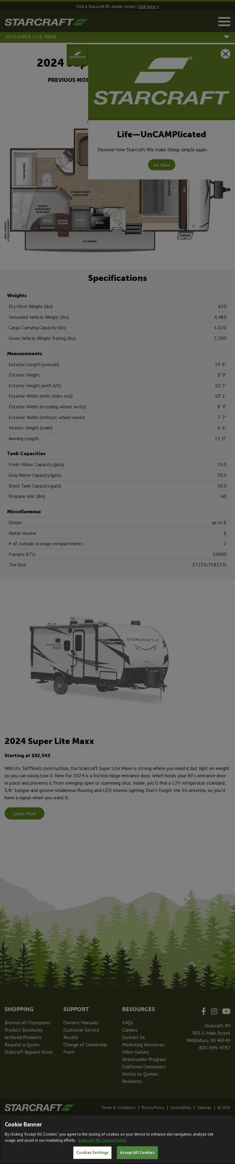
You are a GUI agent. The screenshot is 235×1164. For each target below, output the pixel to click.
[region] (117, 1139)
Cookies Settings (92, 1152)
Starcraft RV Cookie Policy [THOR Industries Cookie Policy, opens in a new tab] (102, 1140)
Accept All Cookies (137, 1152)
